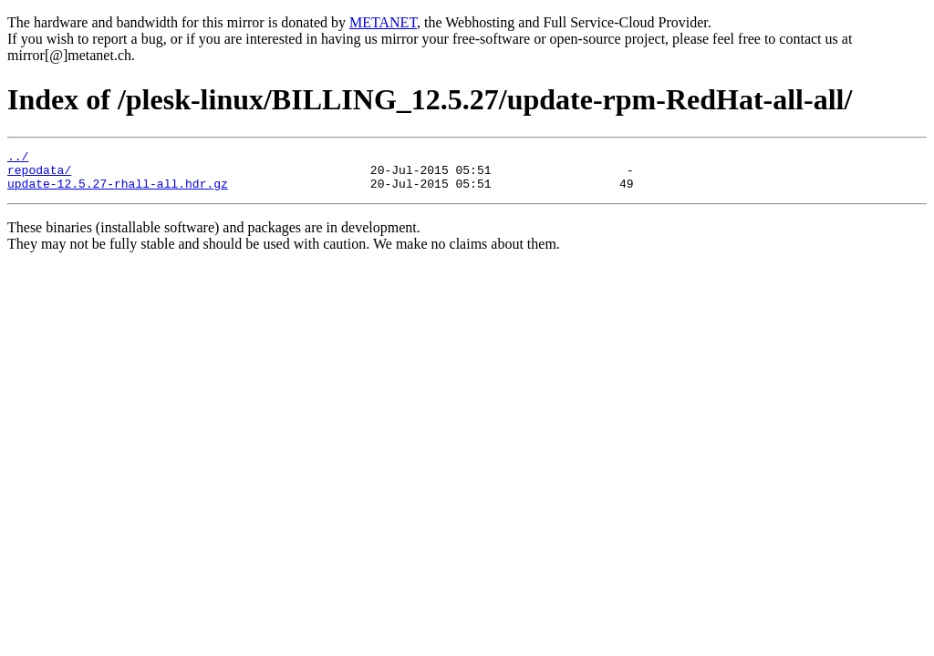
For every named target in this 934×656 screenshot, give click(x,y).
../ (17, 158)
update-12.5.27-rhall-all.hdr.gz (117, 191)
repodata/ (39, 175)
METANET (383, 22)
